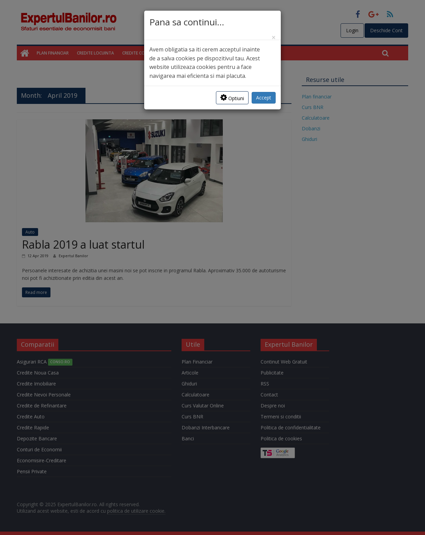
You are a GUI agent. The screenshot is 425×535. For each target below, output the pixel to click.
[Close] (274, 37)
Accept (263, 97)
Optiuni (232, 98)
